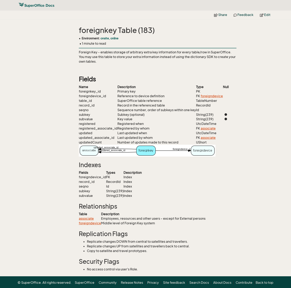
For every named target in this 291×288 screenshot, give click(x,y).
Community (108, 283)
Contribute (244, 283)
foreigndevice (212, 96)
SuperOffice (84, 283)
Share (220, 15)
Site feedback (174, 283)
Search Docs (199, 283)
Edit (265, 15)
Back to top (264, 283)
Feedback (243, 15)
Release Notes (132, 283)
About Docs (222, 283)
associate (208, 128)
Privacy (153, 283)
